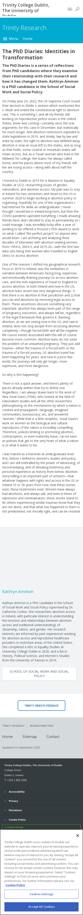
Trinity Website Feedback (41, 705)
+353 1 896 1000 (17, 779)
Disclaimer (15, 810)
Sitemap (30, 736)
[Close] (78, 842)
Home (28, 38)
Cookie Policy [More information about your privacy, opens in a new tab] (15, 891)
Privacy (13, 800)
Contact (53, 736)
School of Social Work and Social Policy (39, 673)
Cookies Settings (15, 827)
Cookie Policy (17, 819)
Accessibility (17, 791)
